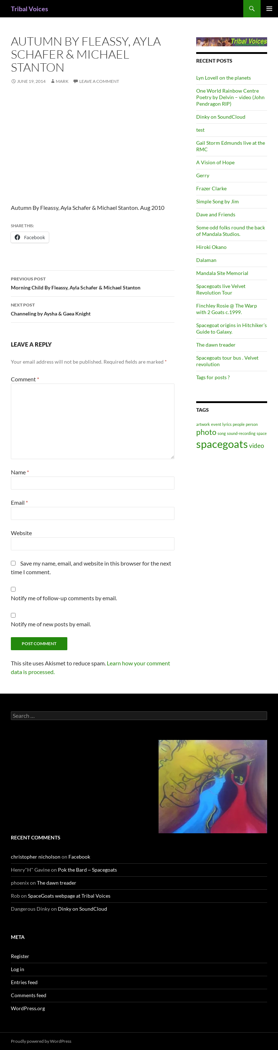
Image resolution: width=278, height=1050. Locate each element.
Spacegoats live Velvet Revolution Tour (220, 289)
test (200, 130)
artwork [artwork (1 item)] (203, 424)
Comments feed (28, 995)
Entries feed (24, 982)
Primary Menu (269, 8)
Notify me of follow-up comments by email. (64, 597)
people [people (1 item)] (239, 424)
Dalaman (206, 260)
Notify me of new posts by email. (51, 624)
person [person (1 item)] (252, 424)
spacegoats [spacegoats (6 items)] (222, 443)
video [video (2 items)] (256, 445)
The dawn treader (216, 345)
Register (20, 956)
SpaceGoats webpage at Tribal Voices (69, 896)
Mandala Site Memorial (222, 273)
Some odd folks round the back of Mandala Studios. (230, 230)
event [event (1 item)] (216, 424)
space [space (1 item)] (262, 433)
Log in (17, 969)
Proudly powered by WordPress (41, 1041)
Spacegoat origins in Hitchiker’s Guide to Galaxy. (231, 328)
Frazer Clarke (211, 188)
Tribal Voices (29, 9)
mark (62, 81)
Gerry (202, 175)
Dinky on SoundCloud (220, 117)
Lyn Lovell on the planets (223, 78)
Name (20, 472)
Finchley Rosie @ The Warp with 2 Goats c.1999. (226, 308)
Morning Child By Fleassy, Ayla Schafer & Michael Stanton (92, 283)
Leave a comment (99, 81)
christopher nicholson (35, 857)
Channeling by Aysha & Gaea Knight (92, 309)
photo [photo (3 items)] (206, 431)
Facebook (79, 857)
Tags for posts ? (213, 377)
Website (21, 532)
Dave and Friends (215, 214)
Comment (25, 379)
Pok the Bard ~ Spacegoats (87, 870)
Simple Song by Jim (217, 201)
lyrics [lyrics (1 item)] (227, 424)
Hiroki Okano (211, 247)
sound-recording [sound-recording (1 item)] (241, 433)
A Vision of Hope (215, 162)
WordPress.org (28, 1008)
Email (19, 502)
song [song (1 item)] (222, 433)
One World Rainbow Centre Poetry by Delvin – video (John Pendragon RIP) (230, 97)
